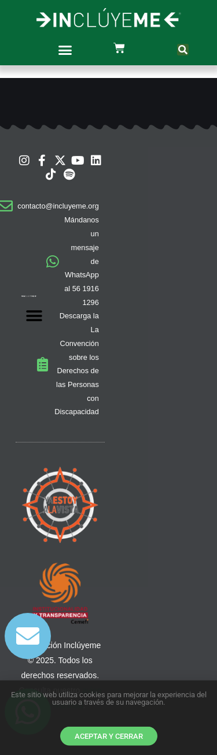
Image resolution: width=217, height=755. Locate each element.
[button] (65, 50)
